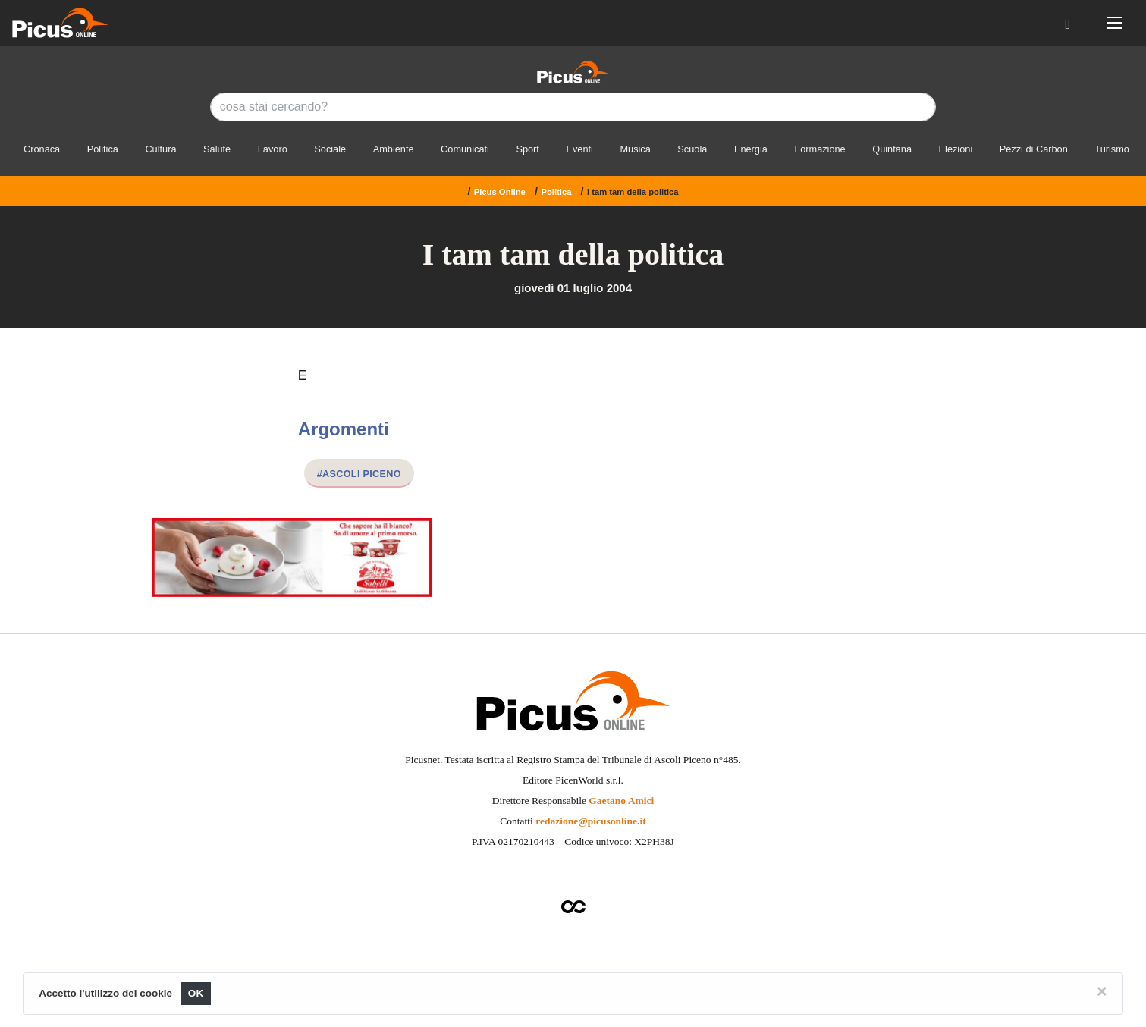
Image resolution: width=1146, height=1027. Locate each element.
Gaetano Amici (621, 800)
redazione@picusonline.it (590, 821)
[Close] (1102, 991)
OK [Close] (196, 993)
